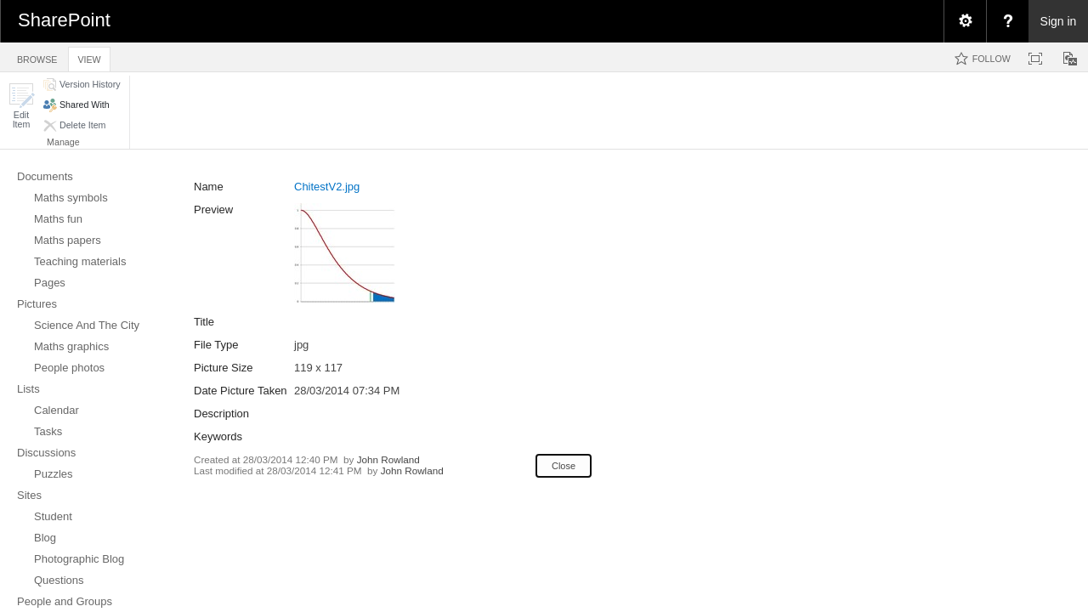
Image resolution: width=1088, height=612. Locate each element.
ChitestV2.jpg (327, 186)
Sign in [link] (1058, 21)
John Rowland (388, 459)
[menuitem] (965, 21)
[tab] (37, 56)
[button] (21, 105)
